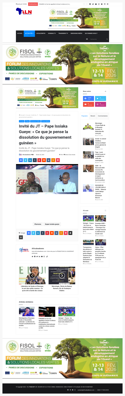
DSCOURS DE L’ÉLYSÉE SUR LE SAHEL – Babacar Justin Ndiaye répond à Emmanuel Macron (100, 191)
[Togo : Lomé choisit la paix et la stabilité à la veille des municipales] (88, 155)
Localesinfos (40, 33)
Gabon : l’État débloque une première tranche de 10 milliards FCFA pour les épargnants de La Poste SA (100, 253)
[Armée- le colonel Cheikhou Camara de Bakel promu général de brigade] (88, 141)
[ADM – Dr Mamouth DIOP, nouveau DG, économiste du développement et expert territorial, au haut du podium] (88, 168)
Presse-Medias (45, 121)
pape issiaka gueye (52, 224)
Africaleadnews (26, 154)
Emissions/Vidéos (76, 33)
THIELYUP (32, 387)
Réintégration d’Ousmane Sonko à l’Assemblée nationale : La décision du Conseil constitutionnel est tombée (27, 321)
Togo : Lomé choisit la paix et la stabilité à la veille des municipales (100, 156)
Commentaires (103, 116)
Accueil (19, 33)
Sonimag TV (52, 33)
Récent (93, 116)
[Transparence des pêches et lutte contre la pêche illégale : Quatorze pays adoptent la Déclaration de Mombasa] (88, 242)
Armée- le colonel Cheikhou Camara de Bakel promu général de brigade (100, 143)
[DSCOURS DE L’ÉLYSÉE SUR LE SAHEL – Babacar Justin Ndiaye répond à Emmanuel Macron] (88, 188)
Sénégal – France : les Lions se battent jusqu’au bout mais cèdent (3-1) (66, 320)
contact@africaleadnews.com (86, 390)
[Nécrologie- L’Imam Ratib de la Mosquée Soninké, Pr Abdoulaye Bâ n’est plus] (88, 126)
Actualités (29, 33)
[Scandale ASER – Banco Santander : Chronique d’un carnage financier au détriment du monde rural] (100, 218)
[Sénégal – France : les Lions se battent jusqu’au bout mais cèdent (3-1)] (66, 311)
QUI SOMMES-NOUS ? (91, 33)
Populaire (84, 116)
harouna (38, 224)
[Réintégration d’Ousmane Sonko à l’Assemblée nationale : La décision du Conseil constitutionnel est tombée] (27, 311)
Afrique (27, 121)
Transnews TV (63, 33)
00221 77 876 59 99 (103, 390)
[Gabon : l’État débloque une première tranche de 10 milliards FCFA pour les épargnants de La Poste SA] (100, 242)
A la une (28, 115)
